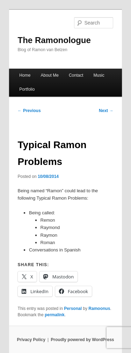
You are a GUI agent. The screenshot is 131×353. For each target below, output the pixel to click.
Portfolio (27, 89)
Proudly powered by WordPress (82, 339)
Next (106, 110)
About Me (49, 75)
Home (24, 75)
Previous (29, 110)
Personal (73, 308)
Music (98, 75)
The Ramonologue (54, 40)
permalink (55, 314)
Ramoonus (99, 308)
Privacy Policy (31, 339)
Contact (76, 75)
